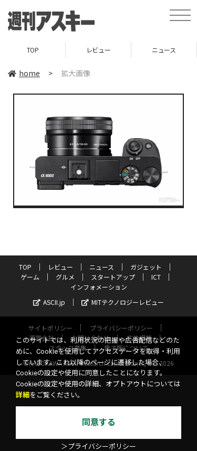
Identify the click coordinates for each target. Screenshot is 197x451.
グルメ (65, 276)
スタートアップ (113, 276)
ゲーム (29, 276)
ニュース (163, 49)
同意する (99, 422)
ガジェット (146, 266)
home (24, 73)
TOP (33, 49)
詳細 (22, 395)
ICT (156, 276)
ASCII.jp (49, 302)
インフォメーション (98, 286)
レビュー (98, 49)
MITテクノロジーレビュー (122, 302)
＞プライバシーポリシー (98, 446)
